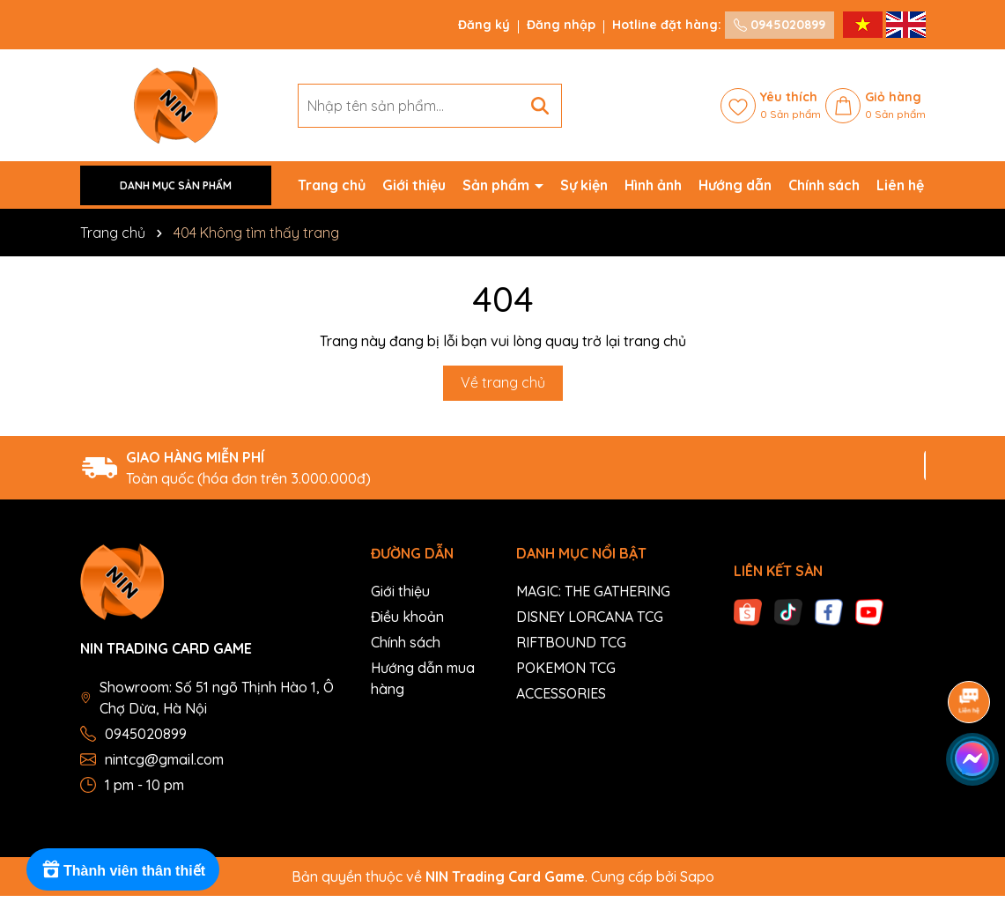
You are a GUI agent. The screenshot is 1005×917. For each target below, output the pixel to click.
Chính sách (824, 185)
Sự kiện (584, 185)
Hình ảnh (653, 185)
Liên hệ (900, 185)
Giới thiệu (414, 185)
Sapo (697, 876)
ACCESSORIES (561, 693)
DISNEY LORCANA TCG (589, 616)
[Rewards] (122, 869)
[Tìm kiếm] (540, 105)
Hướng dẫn (735, 185)
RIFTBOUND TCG (571, 642)
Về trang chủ (503, 382)
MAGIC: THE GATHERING (593, 591)
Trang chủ (332, 185)
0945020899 (779, 25)
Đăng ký (484, 25)
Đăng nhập (561, 25)
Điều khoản (407, 616)
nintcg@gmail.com (164, 759)
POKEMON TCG (566, 668)
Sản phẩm (497, 185)
